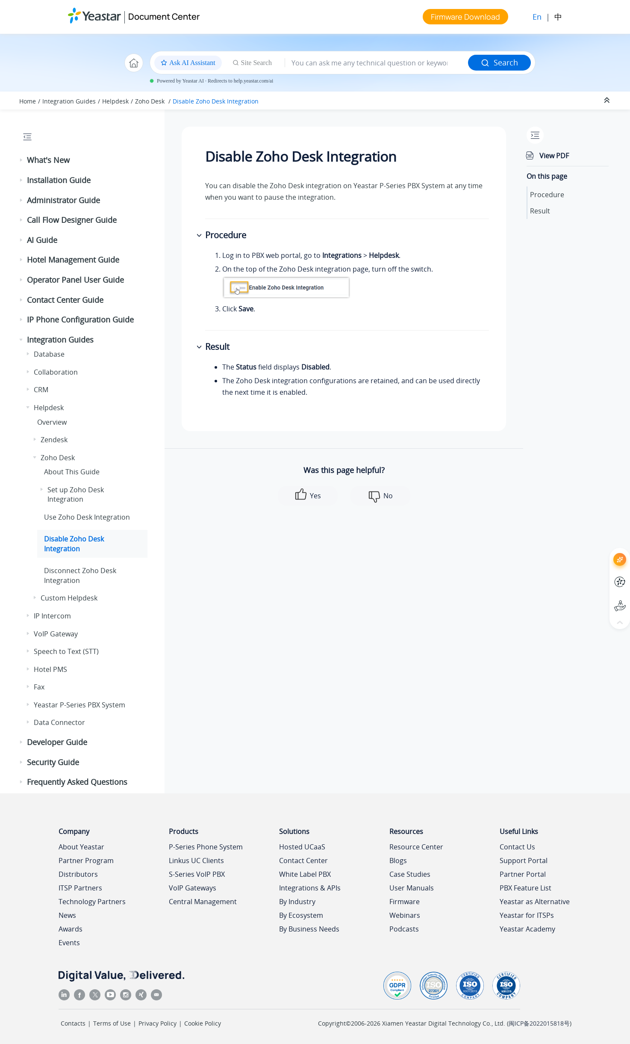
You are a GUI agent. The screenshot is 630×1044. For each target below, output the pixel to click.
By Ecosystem (301, 915)
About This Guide (72, 471)
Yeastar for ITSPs (527, 915)
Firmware (404, 901)
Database (49, 354)
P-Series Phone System (206, 847)
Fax (39, 687)
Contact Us (517, 847)
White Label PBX (305, 874)
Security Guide (53, 762)
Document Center (164, 16)
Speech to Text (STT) (66, 651)
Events (69, 942)
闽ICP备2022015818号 (539, 1023)
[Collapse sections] (608, 100)
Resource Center (416, 847)
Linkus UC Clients (196, 860)
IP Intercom (52, 616)
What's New (48, 160)
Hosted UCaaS (302, 847)
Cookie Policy (202, 1023)
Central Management (203, 901)
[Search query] (376, 63)
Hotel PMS (50, 669)
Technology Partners (92, 901)
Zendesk (54, 439)
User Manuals (411, 888)
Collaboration (56, 372)
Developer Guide (57, 742)
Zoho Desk (150, 101)
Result (540, 211)
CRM (41, 389)
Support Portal (524, 860)
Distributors (78, 874)
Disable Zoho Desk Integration (216, 101)
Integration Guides (69, 101)
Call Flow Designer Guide (72, 220)
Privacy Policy (157, 1023)
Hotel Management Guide (73, 259)
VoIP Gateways (192, 888)
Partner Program (86, 860)
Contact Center (303, 860)
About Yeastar (81, 847)
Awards (70, 929)
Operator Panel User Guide (75, 280)
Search (499, 62)
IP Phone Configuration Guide (80, 319)
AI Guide (42, 240)
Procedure (547, 194)
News (67, 915)
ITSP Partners (80, 888)
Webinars (404, 915)
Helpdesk (115, 101)
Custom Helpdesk (69, 598)
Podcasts (404, 929)
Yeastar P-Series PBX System (79, 705)
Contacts (73, 1023)
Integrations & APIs (310, 888)
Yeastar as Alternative (535, 901)
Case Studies (409, 874)
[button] (22, 160)
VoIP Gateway (56, 634)
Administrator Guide (63, 200)
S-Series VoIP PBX (197, 874)
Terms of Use (112, 1023)
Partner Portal (523, 874)
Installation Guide (59, 180)
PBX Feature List (525, 888)
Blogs (398, 860)
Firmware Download (465, 17)
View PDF (554, 155)
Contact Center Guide (65, 300)
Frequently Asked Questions (77, 782)
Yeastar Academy (527, 929)
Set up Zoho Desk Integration (75, 494)
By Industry (297, 901)
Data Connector (59, 722)
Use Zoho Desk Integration (87, 517)
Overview (52, 422)
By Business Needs (309, 929)
